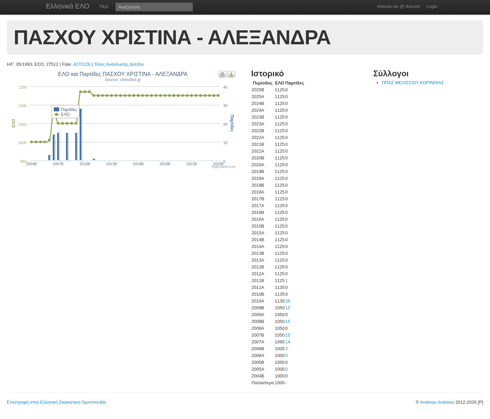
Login (431, 6)
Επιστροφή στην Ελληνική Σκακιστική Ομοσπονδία (56, 402)
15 (287, 307)
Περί (104, 6)
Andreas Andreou (437, 402)
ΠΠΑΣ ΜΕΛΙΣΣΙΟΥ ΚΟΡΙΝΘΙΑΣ (413, 82)
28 (287, 301)
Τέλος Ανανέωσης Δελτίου (119, 64)
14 (287, 341)
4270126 (82, 64)
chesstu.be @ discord (398, 6)
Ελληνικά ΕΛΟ (67, 6)
